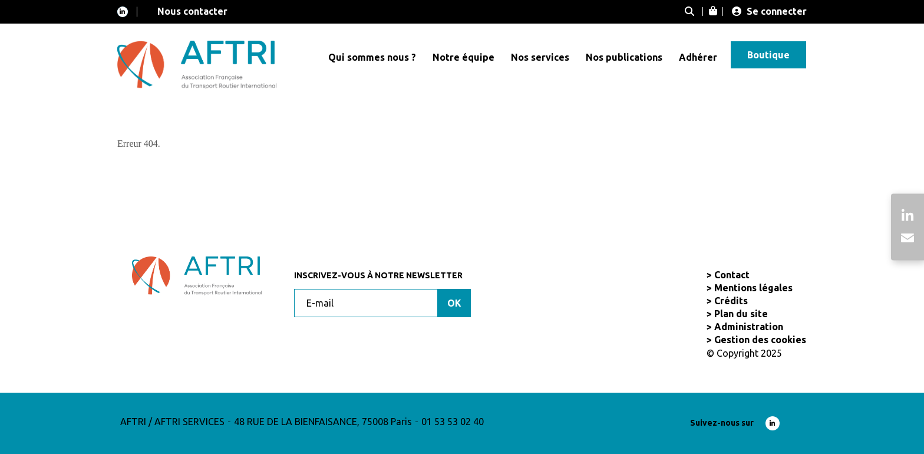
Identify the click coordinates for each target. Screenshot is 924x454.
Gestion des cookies (760, 339)
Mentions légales (753, 287)
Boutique (768, 55)
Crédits (731, 300)
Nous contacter (192, 11)
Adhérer (698, 57)
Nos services (540, 57)
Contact (732, 274)
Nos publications (624, 57)
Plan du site (741, 313)
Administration (748, 326)
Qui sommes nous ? (372, 57)
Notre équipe (463, 57)
